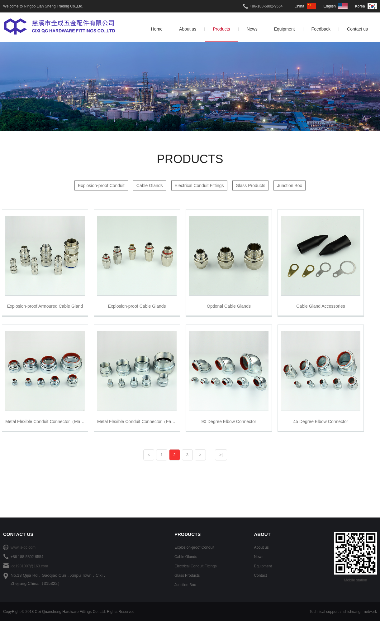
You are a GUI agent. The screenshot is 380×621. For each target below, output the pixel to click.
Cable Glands (149, 185)
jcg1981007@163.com (29, 566)
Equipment (263, 566)
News (258, 557)
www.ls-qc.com (23, 547)
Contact (260, 575)
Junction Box (289, 185)
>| (221, 454)
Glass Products (250, 185)
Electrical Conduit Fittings (199, 185)
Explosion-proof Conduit (101, 185)
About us (261, 547)
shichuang (352, 611)
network (370, 611)
